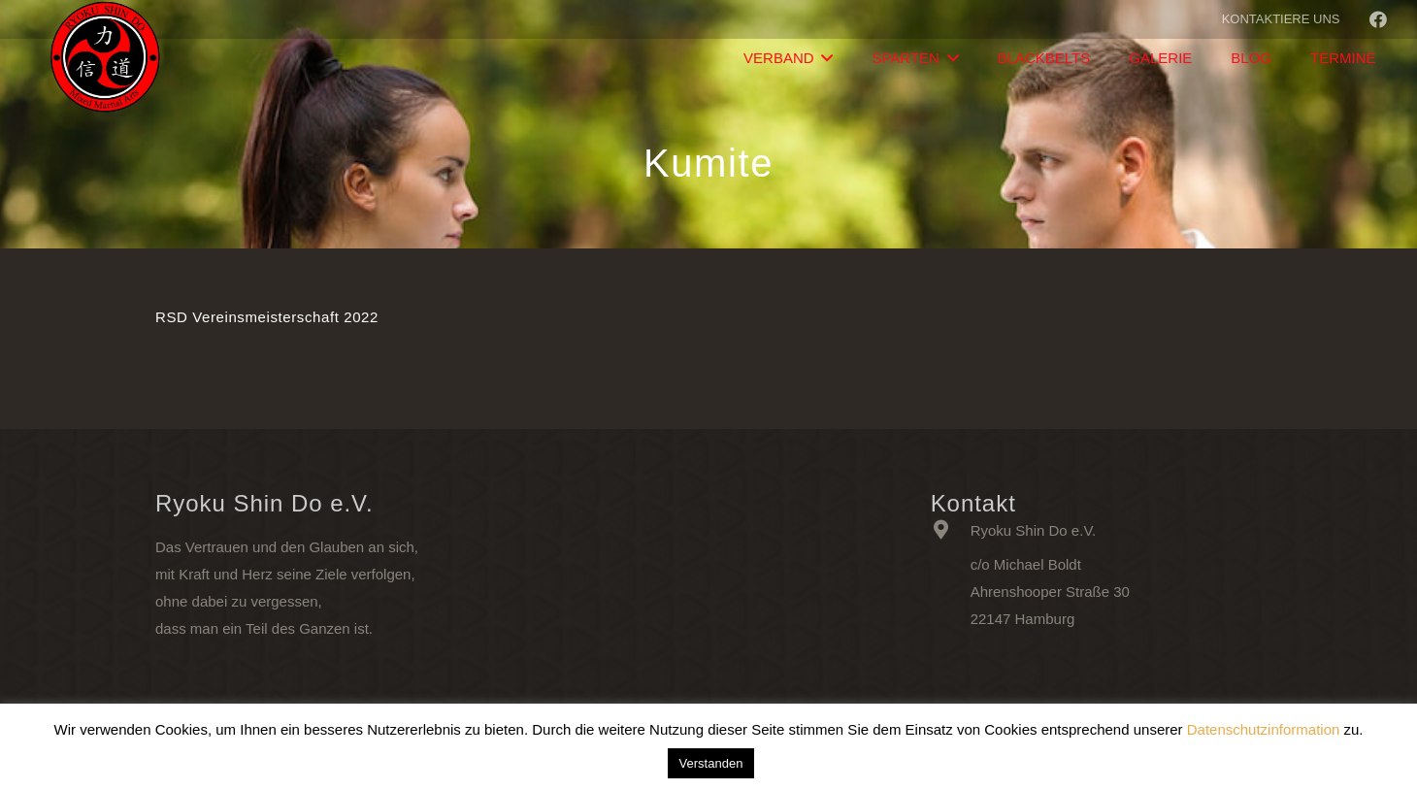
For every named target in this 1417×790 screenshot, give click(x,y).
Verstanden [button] (711, 763)
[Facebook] (1378, 19)
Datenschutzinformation (1263, 729)
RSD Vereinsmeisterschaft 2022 (267, 317)
